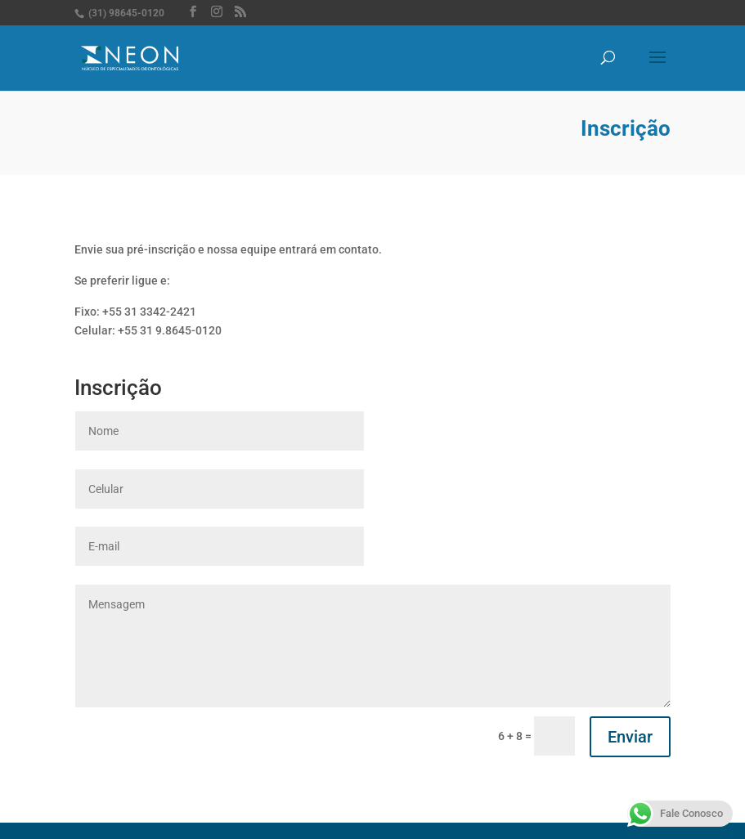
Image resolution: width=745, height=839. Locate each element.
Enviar (630, 737)
